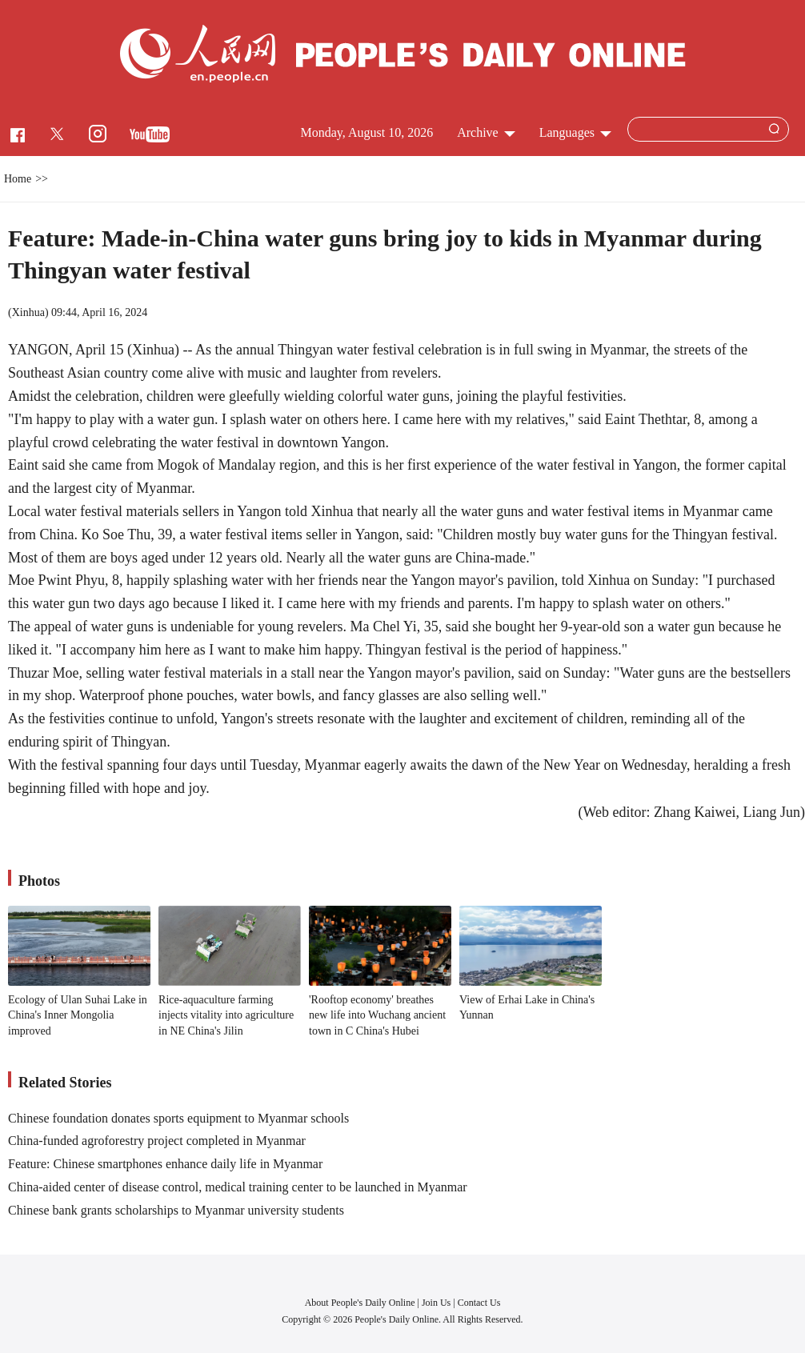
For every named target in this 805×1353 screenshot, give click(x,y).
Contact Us (479, 1302)
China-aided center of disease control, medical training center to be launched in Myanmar (237, 1187)
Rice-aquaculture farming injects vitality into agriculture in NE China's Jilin (226, 1015)
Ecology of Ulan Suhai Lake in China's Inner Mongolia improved (77, 1015)
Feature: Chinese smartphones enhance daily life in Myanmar (165, 1164)
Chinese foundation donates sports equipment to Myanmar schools (178, 1118)
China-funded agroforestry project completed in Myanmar (157, 1140)
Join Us (437, 1302)
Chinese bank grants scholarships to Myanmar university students (176, 1210)
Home (17, 179)
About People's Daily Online (360, 1302)
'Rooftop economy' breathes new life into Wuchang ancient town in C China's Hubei (377, 1015)
